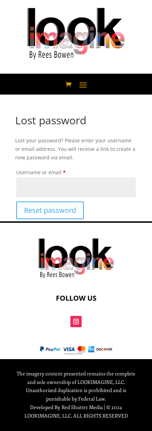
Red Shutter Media (82, 407)
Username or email (41, 172)
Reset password (50, 210)
